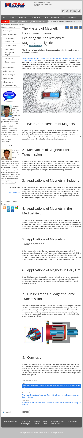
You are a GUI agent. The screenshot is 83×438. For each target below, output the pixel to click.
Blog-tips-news (24, 21)
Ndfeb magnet (25, 424)
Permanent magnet (40, 421)
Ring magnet (9, 49)
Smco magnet (8, 78)
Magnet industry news (39, 21)
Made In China (55, 424)
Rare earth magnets (57, 421)
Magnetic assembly (10, 86)
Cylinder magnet (10, 45)
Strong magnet (72, 421)
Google (36, 424)
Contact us (72, 17)
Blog (63, 17)
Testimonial (55, 17)
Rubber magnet (8, 71)
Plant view (36, 17)
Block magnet (9, 38)
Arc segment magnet (9, 54)
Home (4, 17)
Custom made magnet (10, 63)
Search (26, 412)
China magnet (24, 17)
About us (13, 17)
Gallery (45, 17)
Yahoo (45, 424)
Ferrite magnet (8, 67)
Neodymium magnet (10, 34)
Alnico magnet (8, 82)
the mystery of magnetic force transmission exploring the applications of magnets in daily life (51, 386)
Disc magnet (9, 42)
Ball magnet (9, 58)
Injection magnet (9, 75)
